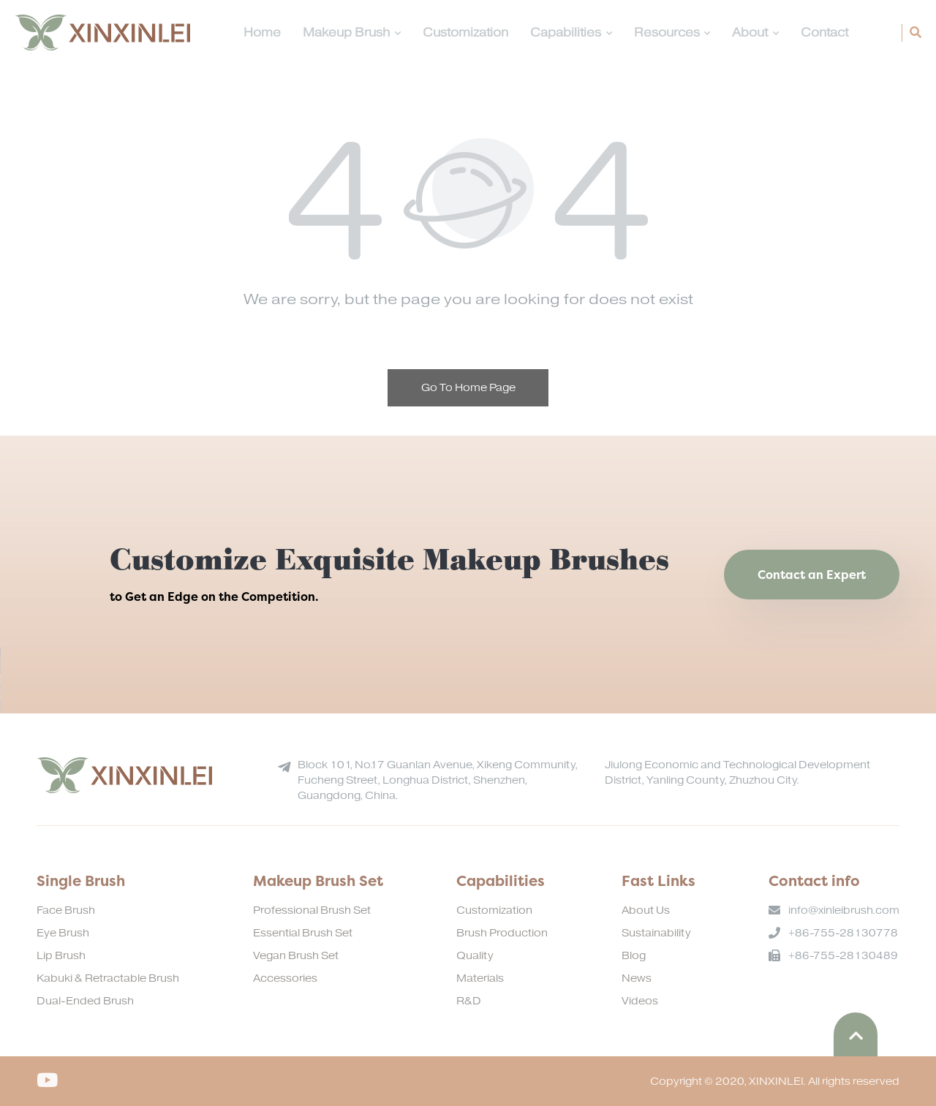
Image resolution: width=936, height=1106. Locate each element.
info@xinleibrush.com (843, 910)
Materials (480, 978)
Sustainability (656, 933)
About (755, 33)
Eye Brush (63, 933)
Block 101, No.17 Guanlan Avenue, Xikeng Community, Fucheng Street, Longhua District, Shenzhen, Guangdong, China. (438, 780)
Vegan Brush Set (296, 956)
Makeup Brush (352, 33)
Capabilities (571, 33)
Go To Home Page (468, 388)
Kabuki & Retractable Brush (108, 978)
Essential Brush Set (302, 933)
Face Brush (66, 910)
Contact (824, 33)
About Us (646, 910)
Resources (672, 33)
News (637, 978)
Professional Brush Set (312, 910)
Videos (640, 1001)
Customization (465, 33)
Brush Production (502, 933)
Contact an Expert (812, 575)
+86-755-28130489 (843, 956)
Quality (475, 956)
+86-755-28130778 (843, 933)
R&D (468, 1001)
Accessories (285, 978)
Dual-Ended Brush (85, 1001)
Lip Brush (61, 956)
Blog (634, 956)
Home (262, 33)
